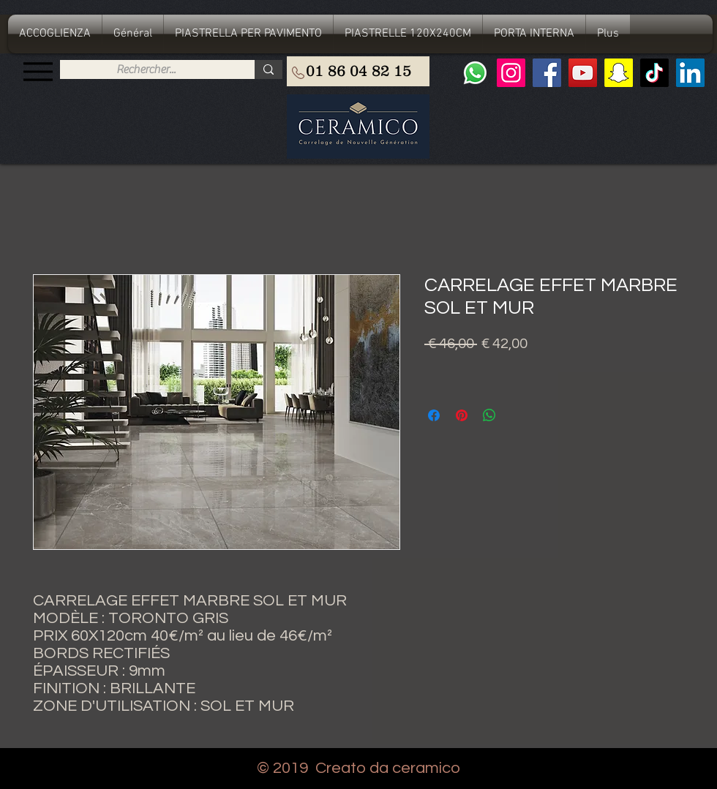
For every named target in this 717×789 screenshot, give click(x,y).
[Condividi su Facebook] (434, 415)
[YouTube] (582, 72)
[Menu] (38, 71)
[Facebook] (547, 72)
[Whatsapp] (475, 72)
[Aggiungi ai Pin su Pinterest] (461, 415)
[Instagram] (511, 72)
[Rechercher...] (146, 69)
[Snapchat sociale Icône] (618, 72)
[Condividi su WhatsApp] (489, 415)
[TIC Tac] (654, 72)
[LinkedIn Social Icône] (690, 72)
